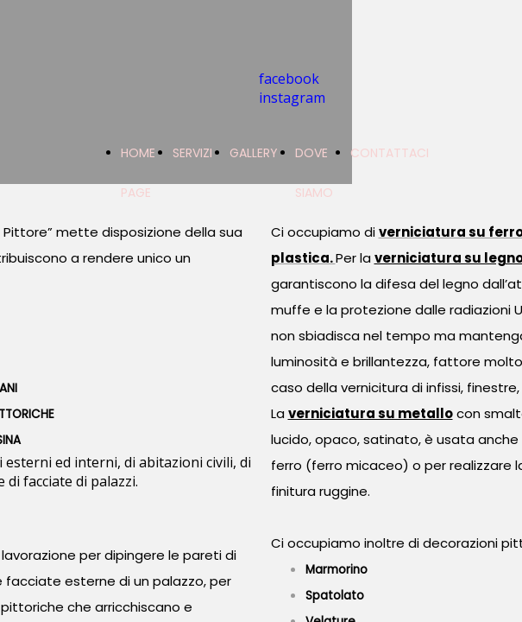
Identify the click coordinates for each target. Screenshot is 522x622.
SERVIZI (192, 153)
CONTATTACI (389, 153)
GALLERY (254, 153)
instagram (292, 97)
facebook (289, 78)
